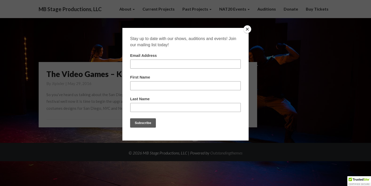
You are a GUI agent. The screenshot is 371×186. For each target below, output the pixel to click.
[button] (359, 181)
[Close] (247, 29)
